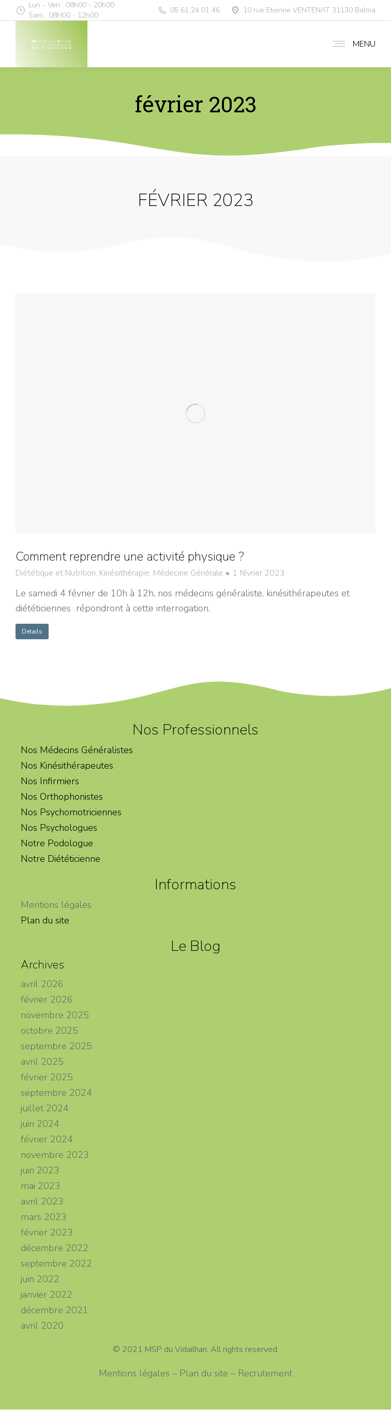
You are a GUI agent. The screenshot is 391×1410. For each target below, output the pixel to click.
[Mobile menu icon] (351, 44)
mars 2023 (44, 1217)
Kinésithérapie (124, 573)
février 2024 (47, 1139)
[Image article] (195, 413)
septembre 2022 (56, 1263)
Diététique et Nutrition (56, 573)
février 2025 (47, 1077)
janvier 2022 (46, 1294)
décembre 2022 (54, 1248)
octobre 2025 (49, 1030)
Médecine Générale (188, 573)
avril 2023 (42, 1201)
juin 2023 (40, 1170)
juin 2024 (40, 1124)
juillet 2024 (45, 1108)
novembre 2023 (55, 1155)
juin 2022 (40, 1279)
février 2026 (47, 999)
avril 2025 (42, 1061)
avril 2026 (42, 984)
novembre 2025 (55, 1015)
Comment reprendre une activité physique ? (130, 556)
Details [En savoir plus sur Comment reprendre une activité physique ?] (32, 631)
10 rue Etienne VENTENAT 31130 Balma (302, 10)
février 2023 (47, 1232)
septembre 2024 (56, 1092)
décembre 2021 (54, 1310)
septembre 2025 (56, 1046)
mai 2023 (41, 1186)
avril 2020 (42, 1325)
